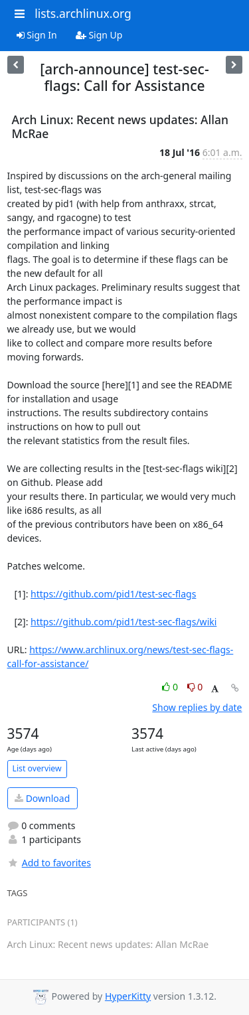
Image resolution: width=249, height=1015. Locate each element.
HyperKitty (128, 996)
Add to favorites (49, 862)
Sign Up (99, 35)
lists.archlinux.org (83, 13)
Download (42, 798)
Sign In (37, 35)
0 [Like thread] (171, 686)
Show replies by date (197, 707)
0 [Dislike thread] (195, 686)
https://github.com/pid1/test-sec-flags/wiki (123, 621)
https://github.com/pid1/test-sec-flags (113, 593)
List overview (37, 768)
